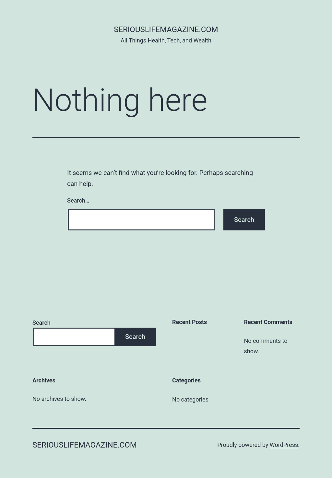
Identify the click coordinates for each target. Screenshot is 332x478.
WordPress (284, 444)
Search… (78, 200)
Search (41, 322)
